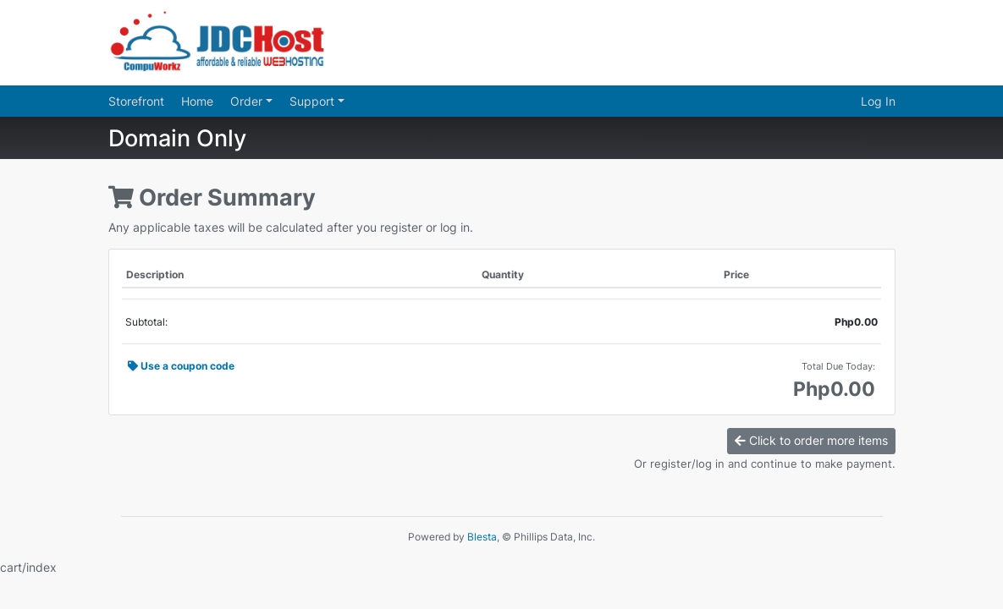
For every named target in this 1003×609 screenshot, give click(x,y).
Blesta (482, 536)
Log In (878, 101)
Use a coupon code (181, 365)
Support (313, 101)
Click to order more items (811, 440)
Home (197, 101)
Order (248, 101)
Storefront (136, 101)
